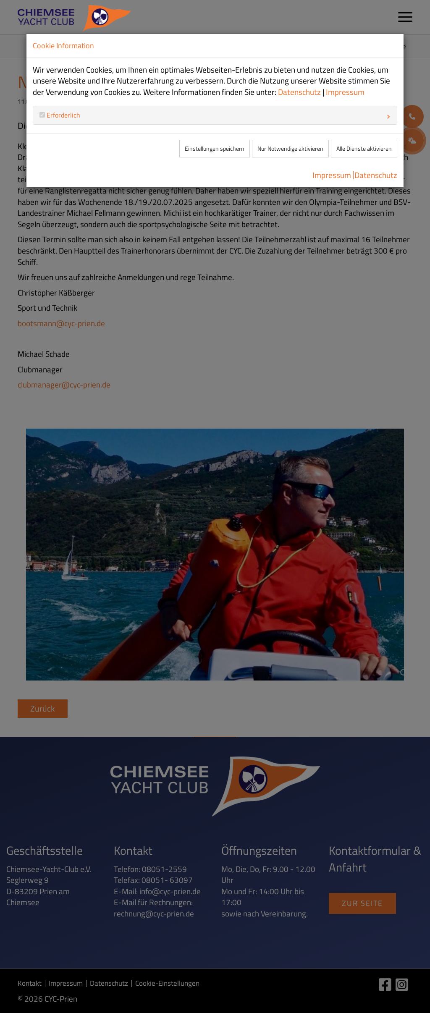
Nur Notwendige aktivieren (290, 148)
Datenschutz (299, 91)
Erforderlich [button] (62, 115)
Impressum (345, 91)
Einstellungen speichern (214, 148)
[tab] (215, 115)
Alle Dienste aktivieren (364, 148)
